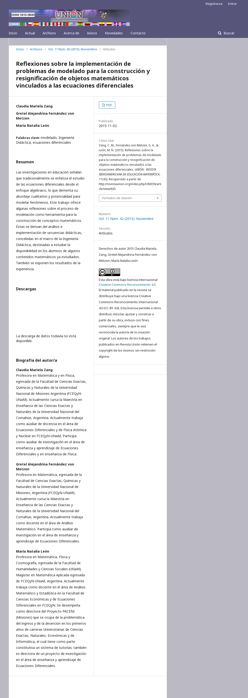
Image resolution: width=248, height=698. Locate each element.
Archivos (49, 33)
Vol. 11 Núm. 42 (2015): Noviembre (72, 49)
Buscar (228, 33)
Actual (30, 33)
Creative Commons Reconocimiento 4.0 (127, 284)
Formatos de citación (117, 198)
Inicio (13, 33)
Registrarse (214, 3)
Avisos (92, 33)
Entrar (232, 3)
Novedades (114, 33)
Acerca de (71, 33)
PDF (109, 105)
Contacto (138, 33)
